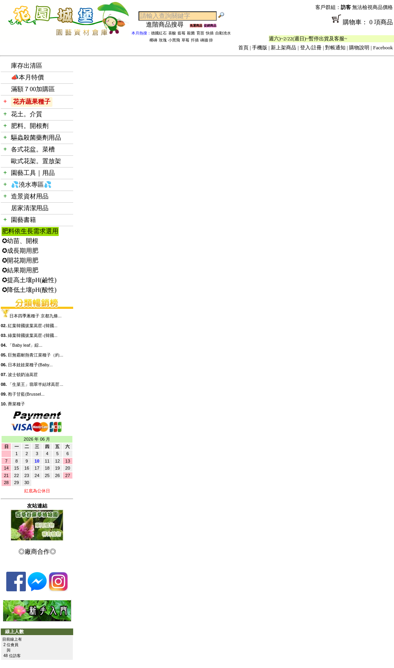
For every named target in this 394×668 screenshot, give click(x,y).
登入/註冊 (311, 47)
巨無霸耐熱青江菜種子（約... (35, 355)
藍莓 (181, 33)
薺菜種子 (16, 404)
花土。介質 (26, 114)
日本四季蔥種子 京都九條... (35, 315)
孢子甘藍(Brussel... (26, 394)
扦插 (195, 40)
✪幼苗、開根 (20, 241)
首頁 (243, 47)
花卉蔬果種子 (31, 101)
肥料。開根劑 (30, 125)
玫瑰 (163, 40)
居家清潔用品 (30, 208)
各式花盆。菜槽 (33, 149)
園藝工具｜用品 (33, 172)
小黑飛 (174, 40)
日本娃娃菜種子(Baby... (30, 364)
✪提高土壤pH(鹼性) (29, 280)
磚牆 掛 (206, 40)
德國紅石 (159, 33)
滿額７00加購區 (33, 89)
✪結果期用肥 (20, 270)
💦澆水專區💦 (31, 184)
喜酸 (172, 33)
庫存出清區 (26, 65)
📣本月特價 (27, 77)
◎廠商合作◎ (37, 551)
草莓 (185, 40)
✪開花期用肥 (20, 260)
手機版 (259, 47)
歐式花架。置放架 (36, 161)
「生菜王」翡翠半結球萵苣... (35, 384)
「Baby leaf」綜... (25, 345)
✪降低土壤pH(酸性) (29, 289)
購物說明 (359, 47)
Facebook (383, 47)
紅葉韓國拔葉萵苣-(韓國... (33, 325)
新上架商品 (283, 47)
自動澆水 (223, 33)
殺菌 (191, 33)
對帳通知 (335, 47)
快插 (210, 33)
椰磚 (153, 40)
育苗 (200, 33)
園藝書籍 (23, 219)
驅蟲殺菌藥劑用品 (36, 137)
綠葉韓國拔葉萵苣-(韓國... (33, 335)
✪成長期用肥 (20, 250)
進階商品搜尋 (168, 24)
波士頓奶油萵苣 (23, 374)
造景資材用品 (30, 196)
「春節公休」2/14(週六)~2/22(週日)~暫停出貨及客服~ (292, 38)
